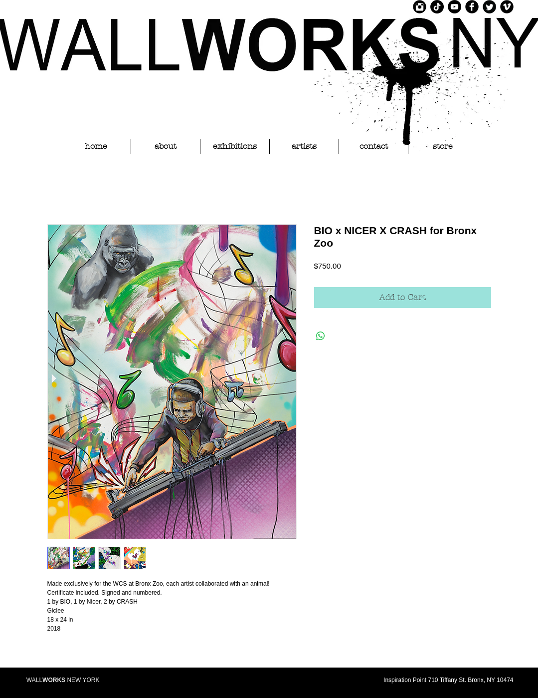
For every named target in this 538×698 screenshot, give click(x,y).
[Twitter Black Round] (489, 6)
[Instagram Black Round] (419, 6)
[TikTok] (437, 6)
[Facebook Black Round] (472, 6)
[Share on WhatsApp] (321, 336)
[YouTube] (454, 6)
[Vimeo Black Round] (507, 6)
